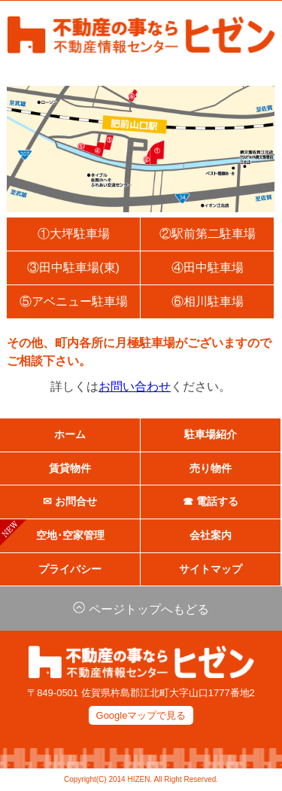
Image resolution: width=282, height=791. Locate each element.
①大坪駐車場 (74, 233)
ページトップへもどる (140, 609)
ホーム (70, 434)
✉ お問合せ (70, 501)
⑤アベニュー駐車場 (74, 301)
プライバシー (70, 569)
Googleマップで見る (141, 715)
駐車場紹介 (210, 434)
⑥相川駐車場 (207, 301)
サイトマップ (210, 569)
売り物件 (211, 468)
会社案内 (211, 535)
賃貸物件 (70, 468)
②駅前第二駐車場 (207, 233)
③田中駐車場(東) (74, 267)
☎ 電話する (210, 501)
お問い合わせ (135, 386)
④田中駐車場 (207, 267)
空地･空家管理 (52, 533)
